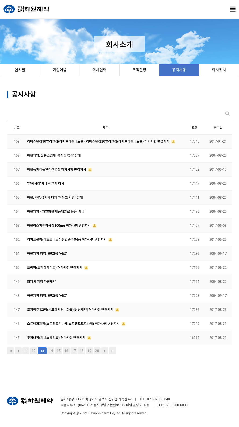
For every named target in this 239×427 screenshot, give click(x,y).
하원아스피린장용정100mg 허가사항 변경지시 (59, 225)
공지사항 (179, 70)
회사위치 (219, 70)
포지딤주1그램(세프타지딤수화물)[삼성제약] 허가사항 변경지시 (70, 310)
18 (82, 351)
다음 (104, 350)
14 (51, 351)
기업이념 (60, 70)
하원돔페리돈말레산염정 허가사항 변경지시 (57, 169)
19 (89, 351)
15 (58, 351)
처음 (10, 350)
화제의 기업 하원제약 (41, 281)
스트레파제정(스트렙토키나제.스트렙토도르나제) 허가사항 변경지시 (73, 324)
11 (26, 351)
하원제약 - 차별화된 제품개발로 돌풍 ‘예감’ (56, 211)
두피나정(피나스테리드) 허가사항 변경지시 (56, 338)
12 (34, 351)
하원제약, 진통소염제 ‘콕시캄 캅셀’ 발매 (54, 155)
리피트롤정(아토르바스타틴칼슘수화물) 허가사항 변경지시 (67, 239)
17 (74, 351)
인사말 (20, 70)
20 (97, 351)
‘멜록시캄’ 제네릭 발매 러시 (45, 183)
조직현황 (139, 70)
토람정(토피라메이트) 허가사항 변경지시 (55, 267)
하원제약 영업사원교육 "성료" (47, 253)
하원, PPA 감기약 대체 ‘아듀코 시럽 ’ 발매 (55, 197)
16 (66, 351)
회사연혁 (99, 70)
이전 (18, 350)
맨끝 (112, 350)
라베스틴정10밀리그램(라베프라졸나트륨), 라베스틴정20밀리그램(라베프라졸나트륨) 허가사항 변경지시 (98, 141)
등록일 (218, 127)
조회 (195, 127)
